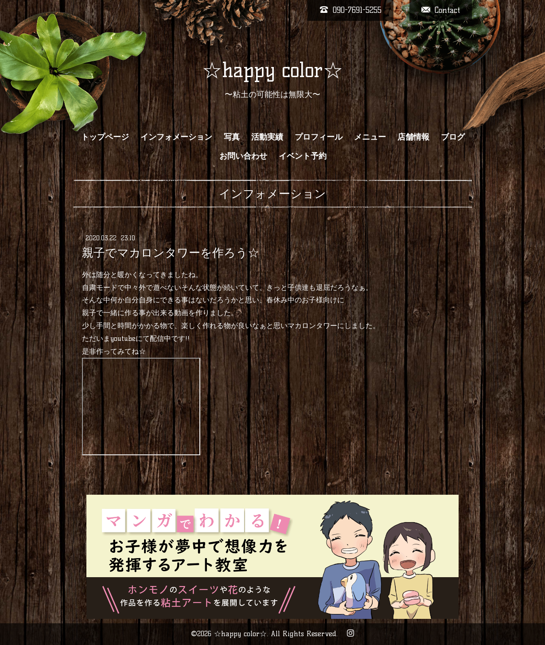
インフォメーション (176, 137)
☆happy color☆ (272, 70)
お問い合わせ (243, 156)
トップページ (105, 137)
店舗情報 (413, 137)
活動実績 (267, 137)
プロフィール (319, 137)
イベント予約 (303, 156)
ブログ (453, 137)
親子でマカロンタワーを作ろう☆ (170, 253)
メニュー (370, 137)
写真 (232, 137)
